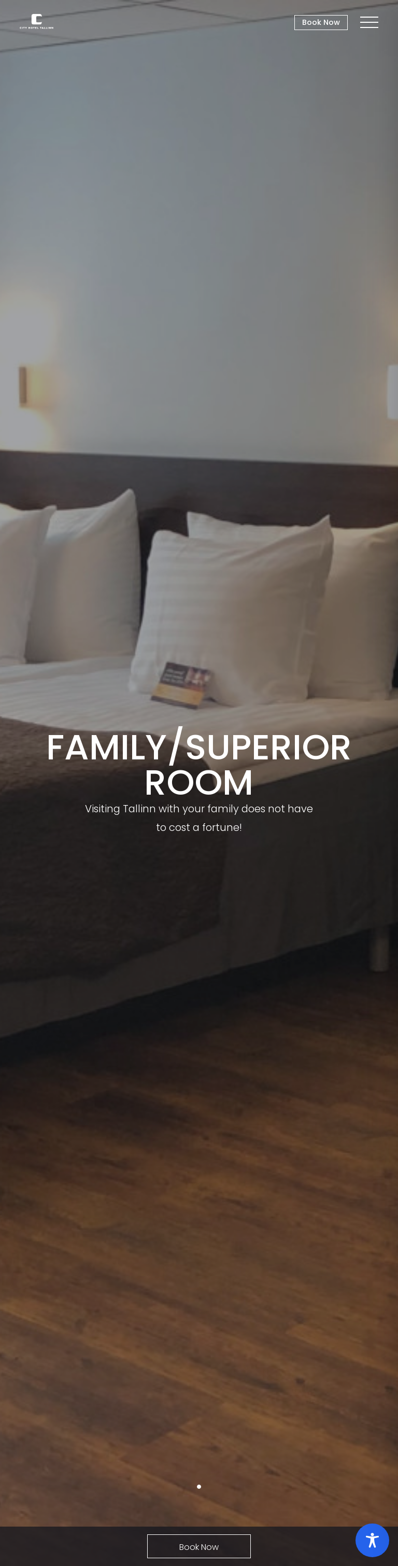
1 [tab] (199, 1487)
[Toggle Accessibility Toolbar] (372, 1540)
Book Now (321, 22)
